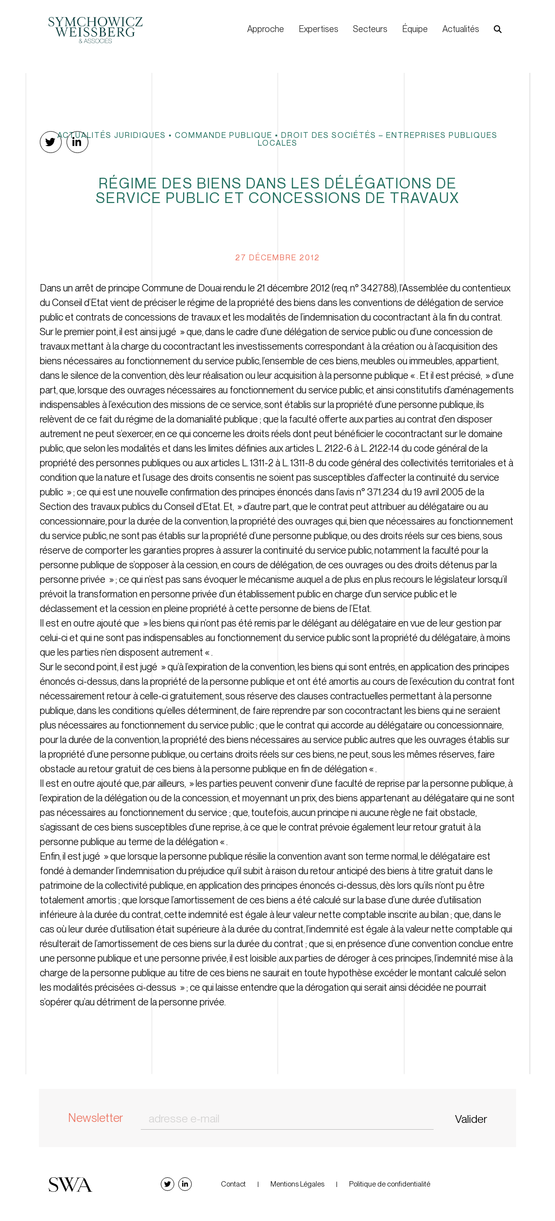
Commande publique (223, 135)
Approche (265, 29)
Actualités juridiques (111, 135)
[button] (498, 29)
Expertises (318, 29)
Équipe (415, 29)
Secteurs (370, 29)
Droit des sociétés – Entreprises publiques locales (378, 139)
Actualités (460, 29)
